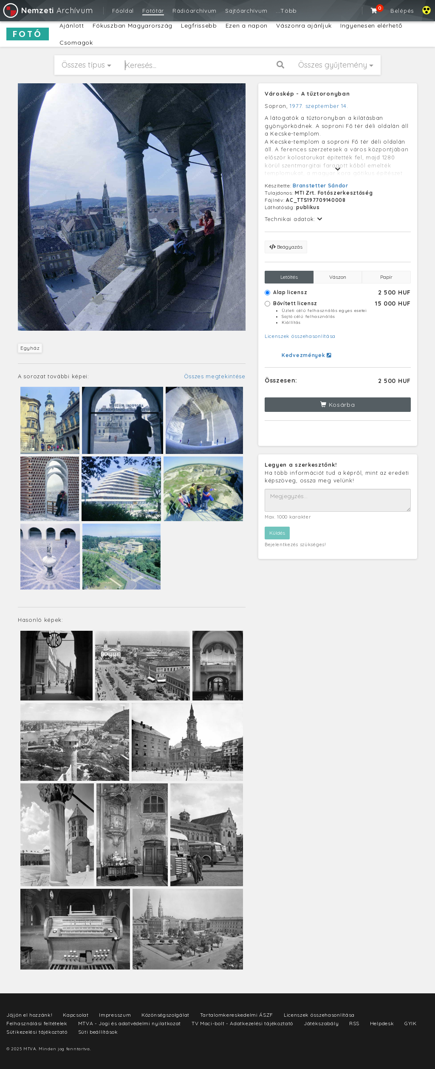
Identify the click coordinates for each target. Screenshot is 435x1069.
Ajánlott (71, 25)
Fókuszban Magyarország (132, 25)
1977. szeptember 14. (319, 105)
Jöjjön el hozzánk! (29, 1015)
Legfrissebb (199, 25)
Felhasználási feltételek (37, 1023)
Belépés (402, 10)
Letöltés (289, 277)
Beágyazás (285, 247)
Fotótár (153, 10)
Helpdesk (382, 1023)
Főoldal (123, 10)
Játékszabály (321, 1023)
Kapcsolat (75, 1015)
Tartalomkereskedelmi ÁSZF (237, 1015)
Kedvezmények (306, 355)
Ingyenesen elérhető (371, 25)
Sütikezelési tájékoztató (37, 1032)
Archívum (47, 10)
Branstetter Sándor (320, 185)
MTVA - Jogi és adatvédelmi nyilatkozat (129, 1023)
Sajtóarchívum (246, 10)
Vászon (337, 277)
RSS (354, 1023)
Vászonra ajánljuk (304, 25)
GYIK (410, 1023)
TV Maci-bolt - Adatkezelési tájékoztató (242, 1023)
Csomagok (76, 42)
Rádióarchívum (194, 10)
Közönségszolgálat (165, 1015)
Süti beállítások (98, 1032)
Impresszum (115, 1015)
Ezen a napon (247, 25)
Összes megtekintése (215, 376)
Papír (386, 277)
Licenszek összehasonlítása (300, 336)
